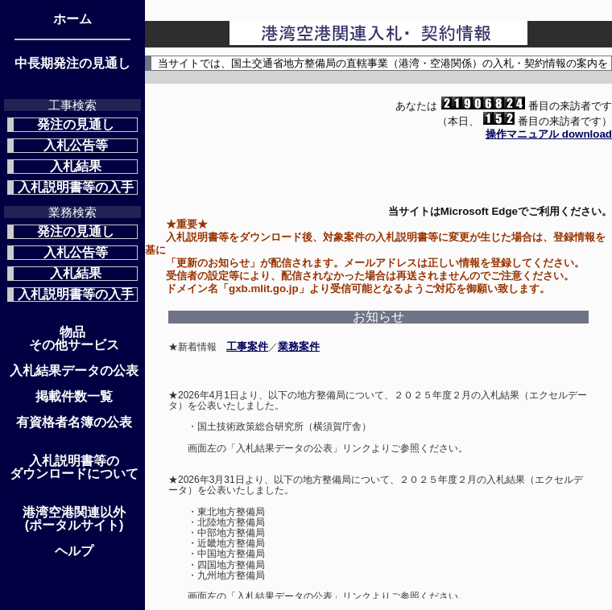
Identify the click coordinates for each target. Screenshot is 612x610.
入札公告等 (75, 145)
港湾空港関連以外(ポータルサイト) (74, 519)
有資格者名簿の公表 (74, 422)
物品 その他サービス (74, 339)
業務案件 (299, 346)
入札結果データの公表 (74, 371)
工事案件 (247, 346)
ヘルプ (74, 551)
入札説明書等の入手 (76, 187)
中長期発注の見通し (72, 63)
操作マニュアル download (549, 134)
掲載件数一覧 (74, 396)
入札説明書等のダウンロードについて (74, 467)
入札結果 (75, 166)
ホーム (72, 19)
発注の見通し (75, 124)
